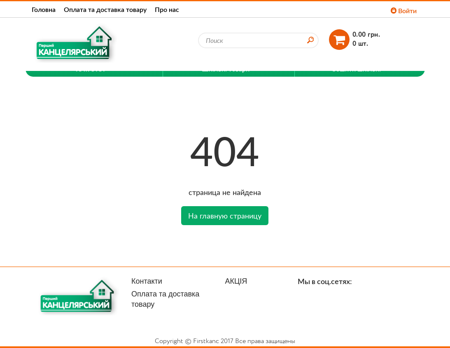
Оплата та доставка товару (105, 9)
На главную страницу (224, 215)
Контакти (146, 281)
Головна (44, 9)
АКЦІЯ (236, 281)
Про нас (167, 9)
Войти (404, 10)
